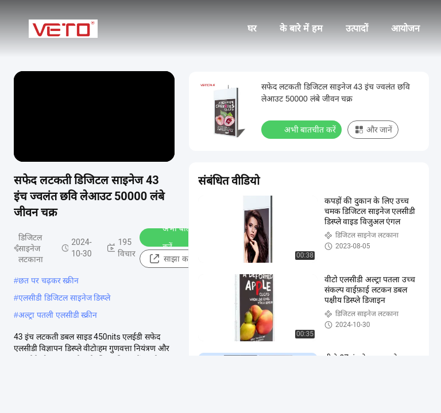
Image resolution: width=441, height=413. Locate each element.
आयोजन (405, 28)
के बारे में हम (301, 28)
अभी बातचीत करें (175, 237)
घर (252, 28)
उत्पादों (357, 28)
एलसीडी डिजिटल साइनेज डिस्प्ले (64, 297)
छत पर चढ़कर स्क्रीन (48, 280)
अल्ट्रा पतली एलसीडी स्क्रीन (58, 315)
